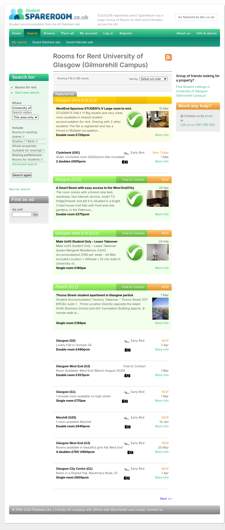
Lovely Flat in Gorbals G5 (74, 345)
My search (19, 42)
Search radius (22, 112)
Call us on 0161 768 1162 (197, 125)
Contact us (154, 510)
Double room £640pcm (73, 426)
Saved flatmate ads (79, 42)
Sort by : (148, 78)
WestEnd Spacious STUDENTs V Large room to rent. (94, 108)
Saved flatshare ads (46, 42)
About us (183, 33)
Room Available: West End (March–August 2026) (90, 371)
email (209, 116)
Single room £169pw (71, 323)
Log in (108, 33)
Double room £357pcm (72, 375)
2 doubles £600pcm (71, 161)
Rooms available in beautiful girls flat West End (89, 447)
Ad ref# (17, 209)
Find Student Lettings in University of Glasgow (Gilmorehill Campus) (193, 91)
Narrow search (19, 189)
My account (88, 33)
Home (16, 33)
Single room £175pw (71, 401)
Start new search (27, 92)
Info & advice (206, 33)
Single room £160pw (71, 268)
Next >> (166, 499)
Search (32, 33)
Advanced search (24, 164)
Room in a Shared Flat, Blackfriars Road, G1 (87, 473)
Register (126, 33)
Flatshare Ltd (41, 510)
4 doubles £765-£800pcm (75, 452)
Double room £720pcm (73, 135)
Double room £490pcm (73, 349)
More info (162, 135)
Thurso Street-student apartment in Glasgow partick (94, 295)
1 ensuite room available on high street (83, 396)
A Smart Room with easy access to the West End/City (95, 188)
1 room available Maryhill (73, 422)
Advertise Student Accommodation (67, 33)
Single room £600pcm (72, 477)
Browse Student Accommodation (49, 33)
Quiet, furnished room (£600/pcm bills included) (90, 157)
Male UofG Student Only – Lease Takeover (87, 241)
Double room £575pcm (72, 214)
